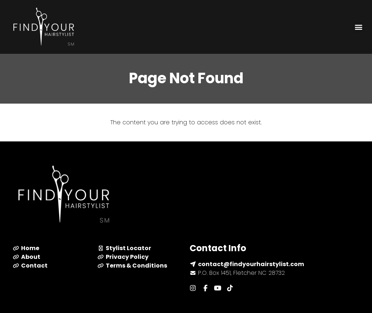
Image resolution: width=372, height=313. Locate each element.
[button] (359, 27)
